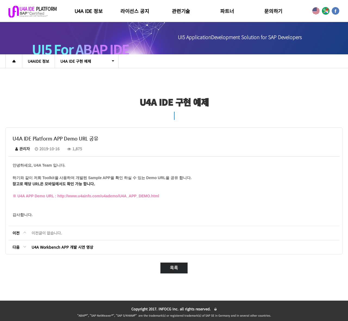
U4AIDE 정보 (38, 61)
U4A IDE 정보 (88, 10)
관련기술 (181, 10)
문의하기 (273, 10)
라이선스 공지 (134, 10)
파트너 (227, 10)
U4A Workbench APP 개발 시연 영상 (62, 247)
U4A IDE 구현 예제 (87, 61)
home (14, 61)
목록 (174, 268)
